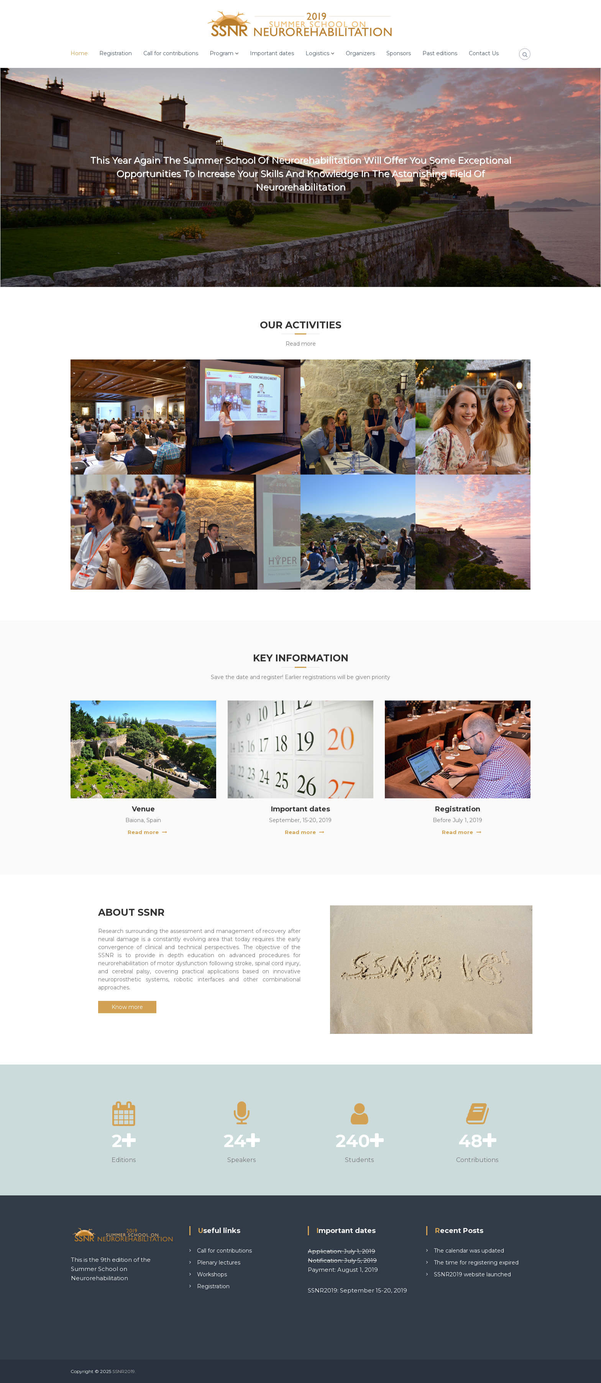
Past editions (439, 53)
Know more (127, 1007)
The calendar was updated (469, 1250)
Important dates (272, 53)
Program (221, 53)
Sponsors (398, 53)
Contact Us (484, 53)
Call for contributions (170, 53)
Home (79, 53)
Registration (115, 53)
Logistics (317, 53)
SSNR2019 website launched (472, 1274)
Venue (143, 809)
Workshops (212, 1274)
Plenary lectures (218, 1262)
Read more (143, 832)
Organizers (360, 53)
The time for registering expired (476, 1262)
